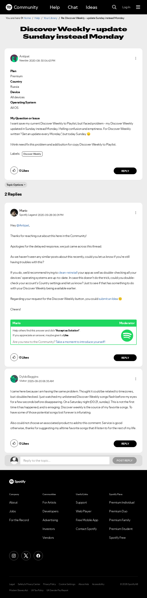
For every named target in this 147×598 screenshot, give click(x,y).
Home (27, 18)
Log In (126, 7)
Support (81, 502)
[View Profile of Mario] (23, 210)
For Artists (49, 502)
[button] (136, 58)
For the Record (19, 520)
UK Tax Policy (37, 590)
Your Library (50, 18)
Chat (73, 7)
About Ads (83, 584)
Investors (48, 529)
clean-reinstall (68, 272)
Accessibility (98, 584)
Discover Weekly (32, 153)
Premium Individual (121, 502)
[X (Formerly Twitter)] (26, 555)
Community (22, 7)
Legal (12, 584)
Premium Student (121, 529)
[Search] (114, 7)
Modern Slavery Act (18, 590)
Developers (50, 511)
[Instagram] (13, 555)
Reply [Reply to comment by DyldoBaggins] (125, 444)
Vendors (48, 537)
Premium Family (119, 520)
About (13, 502)
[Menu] (138, 7)
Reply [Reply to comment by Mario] (125, 358)
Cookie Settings (67, 584)
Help (55, 7)
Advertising (50, 520)
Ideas (91, 7)
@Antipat (22, 225)
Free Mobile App (87, 520)
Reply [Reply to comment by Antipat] (125, 171)
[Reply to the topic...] (64, 460)
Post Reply (125, 460)
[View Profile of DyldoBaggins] (28, 376)
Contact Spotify (86, 529)
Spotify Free (117, 537)
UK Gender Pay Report (57, 590)
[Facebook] (38, 555)
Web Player (83, 511)
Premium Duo (118, 511)
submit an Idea (108, 299)
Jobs (12, 511)
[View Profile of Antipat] (24, 56)
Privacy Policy (49, 584)
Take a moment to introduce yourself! (80, 342)
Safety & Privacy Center (29, 584)
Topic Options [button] (15, 185)
